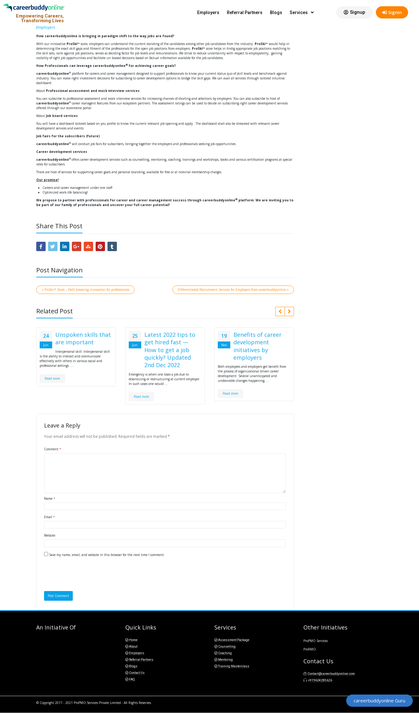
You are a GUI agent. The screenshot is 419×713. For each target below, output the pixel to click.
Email (49, 517)
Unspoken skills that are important (83, 338)
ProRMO (309, 649)
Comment (52, 449)
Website (49, 535)
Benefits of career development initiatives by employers (257, 346)
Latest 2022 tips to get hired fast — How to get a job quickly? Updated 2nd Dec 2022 (169, 350)
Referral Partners (244, 12)
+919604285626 (320, 680)
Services (302, 12)
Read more (52, 378)
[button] (354, 12)
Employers (208, 12)
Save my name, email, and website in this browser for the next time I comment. (107, 555)
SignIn (392, 12)
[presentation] (86, 576)
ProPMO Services (315, 641)
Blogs (276, 12)
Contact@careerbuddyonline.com (331, 673)
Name (49, 498)
